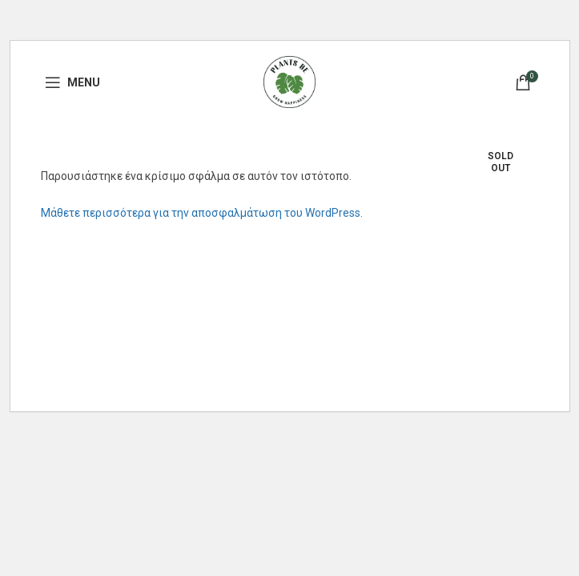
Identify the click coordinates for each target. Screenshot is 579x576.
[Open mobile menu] (72, 82)
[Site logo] (289, 80)
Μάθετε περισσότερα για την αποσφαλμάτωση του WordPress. (202, 212)
